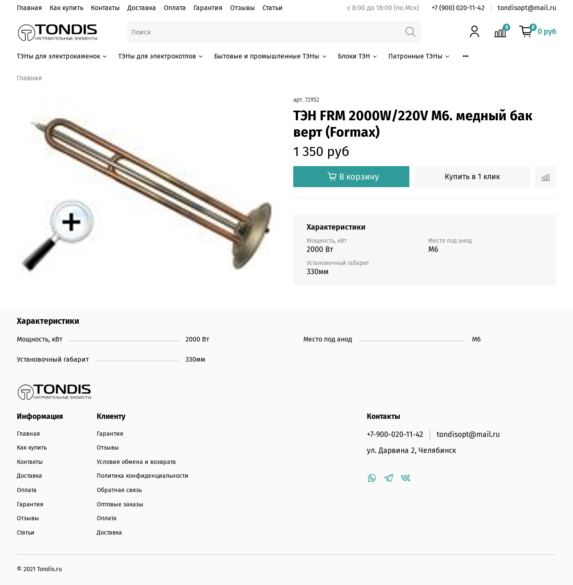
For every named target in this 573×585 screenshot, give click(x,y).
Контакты (105, 8)
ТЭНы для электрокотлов (161, 56)
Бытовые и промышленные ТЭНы (270, 56)
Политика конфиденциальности (142, 475)
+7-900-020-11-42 (395, 434)
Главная (29, 8)
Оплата (175, 8)
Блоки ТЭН (358, 56)
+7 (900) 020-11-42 (458, 8)
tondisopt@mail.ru (527, 8)
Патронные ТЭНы (419, 56)
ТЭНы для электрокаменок (62, 56)
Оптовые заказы (120, 504)
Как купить (66, 8)
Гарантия (208, 8)
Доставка (141, 8)
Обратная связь (119, 490)
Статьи (273, 8)
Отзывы (242, 8)
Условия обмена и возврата (136, 462)
